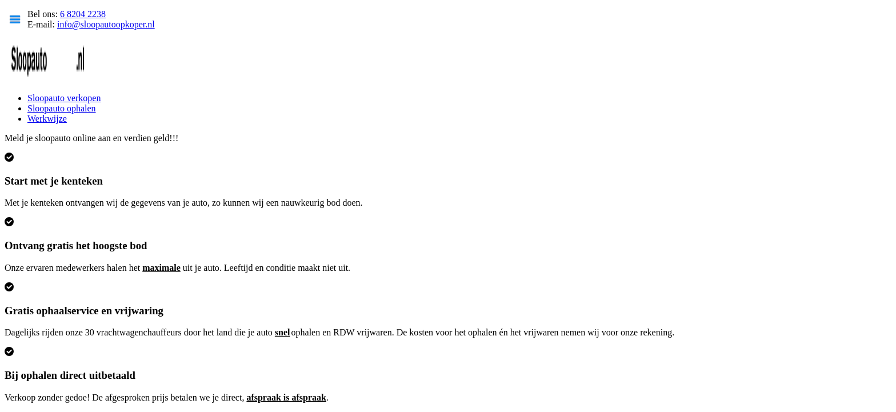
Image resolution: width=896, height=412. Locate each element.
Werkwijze (47, 118)
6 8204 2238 (83, 14)
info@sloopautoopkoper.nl (106, 24)
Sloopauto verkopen (64, 98)
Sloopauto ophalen (61, 108)
